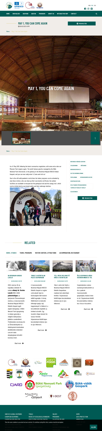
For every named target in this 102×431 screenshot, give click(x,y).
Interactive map (62, 14)
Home (8, 14)
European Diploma (75, 181)
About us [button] (51, 14)
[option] (21, 138)
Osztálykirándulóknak (76, 173)
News (8, 31)
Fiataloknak (73, 177)
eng (92, 5)
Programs (42, 14)
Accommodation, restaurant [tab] (69, 253)
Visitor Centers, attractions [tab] (45, 253)
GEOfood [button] (25, 14)
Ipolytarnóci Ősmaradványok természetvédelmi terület (78, 186)
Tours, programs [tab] (26, 253)
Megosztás (82, 23)
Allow (93, 427)
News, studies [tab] (11, 253)
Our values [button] (16, 14)
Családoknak (74, 165)
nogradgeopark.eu (75, 169)
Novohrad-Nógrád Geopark (77, 161)
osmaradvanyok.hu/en (86, 177)
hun (89, 5)
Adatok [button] (33, 14)
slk (95, 5)
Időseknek (83, 165)
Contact (74, 14)
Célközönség (74, 191)
